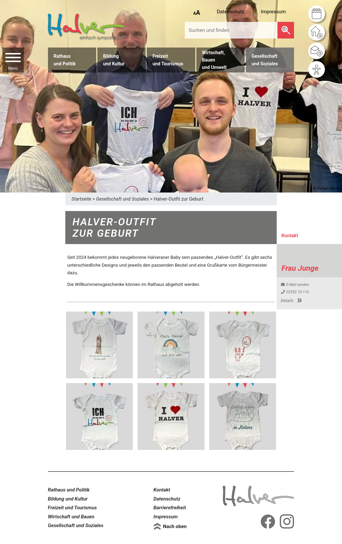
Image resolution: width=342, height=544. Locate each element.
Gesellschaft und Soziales (76, 525)
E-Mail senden (294, 284)
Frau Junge (299, 268)
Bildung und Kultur (68, 499)
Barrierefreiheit (169, 507)
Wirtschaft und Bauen (71, 517)
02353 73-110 (294, 292)
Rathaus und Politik (69, 490)
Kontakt (161, 490)
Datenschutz (230, 11)
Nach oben (175, 526)
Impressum (273, 11)
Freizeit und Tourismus (72, 507)
